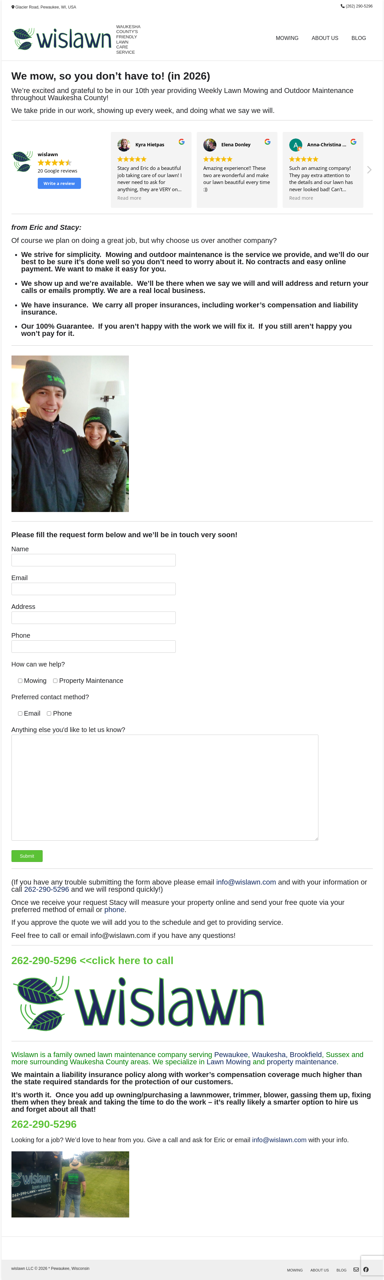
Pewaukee (231, 1055)
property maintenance (301, 1062)
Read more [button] (129, 198)
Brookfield (306, 1055)
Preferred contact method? (50, 697)
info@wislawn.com (246, 882)
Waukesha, (270, 1055)
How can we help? (38, 664)
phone (114, 909)
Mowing (287, 38)
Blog (359, 38)
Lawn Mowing (229, 1062)
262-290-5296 (46, 889)
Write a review (59, 183)
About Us (325, 38)
